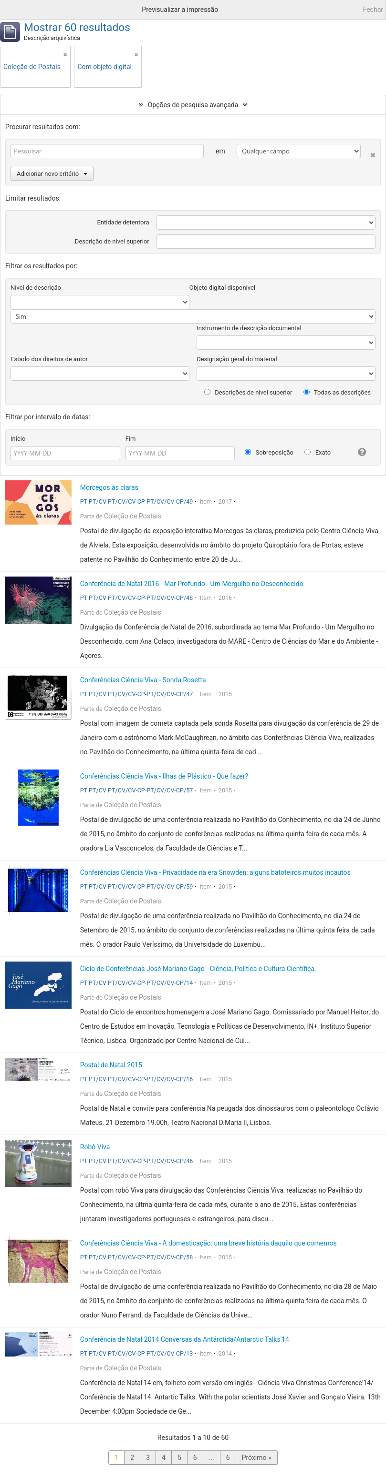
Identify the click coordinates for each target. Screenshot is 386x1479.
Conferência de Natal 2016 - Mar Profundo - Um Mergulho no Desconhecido (191, 584)
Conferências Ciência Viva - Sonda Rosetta (143, 680)
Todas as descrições (337, 392)
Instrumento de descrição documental (249, 328)
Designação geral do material (237, 359)
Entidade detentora (123, 222)
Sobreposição (269, 452)
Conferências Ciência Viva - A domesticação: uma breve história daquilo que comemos (208, 1243)
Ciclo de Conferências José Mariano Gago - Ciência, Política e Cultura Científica (197, 968)
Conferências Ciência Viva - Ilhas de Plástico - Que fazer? (164, 776)
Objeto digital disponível (222, 287)
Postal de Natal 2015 (111, 1065)
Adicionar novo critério (52, 173)
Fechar (373, 9)
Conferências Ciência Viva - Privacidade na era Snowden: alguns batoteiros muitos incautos (215, 872)
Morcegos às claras (109, 487)
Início (17, 438)
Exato (317, 452)
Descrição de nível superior (112, 241)
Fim (130, 438)
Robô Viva (95, 1147)
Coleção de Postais (132, 516)
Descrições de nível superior (248, 392)
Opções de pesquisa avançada (193, 105)
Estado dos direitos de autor (49, 359)
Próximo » (256, 1457)
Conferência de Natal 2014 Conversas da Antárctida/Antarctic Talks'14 (184, 1339)
